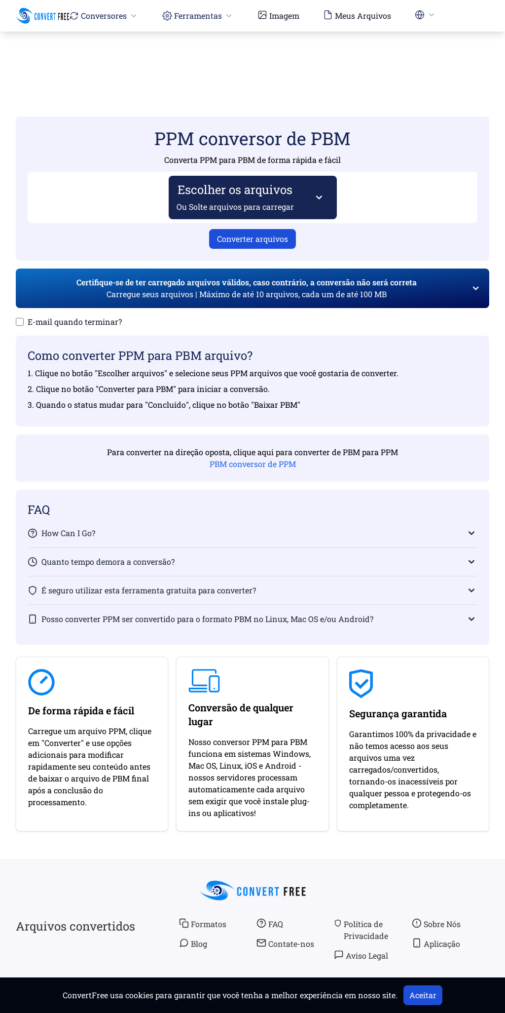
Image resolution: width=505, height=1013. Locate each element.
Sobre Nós (436, 923)
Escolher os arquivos (235, 197)
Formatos (202, 923)
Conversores (104, 15)
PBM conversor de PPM (253, 464)
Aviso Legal (361, 955)
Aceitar (422, 995)
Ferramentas (198, 15)
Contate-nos (285, 943)
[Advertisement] (252, 60)
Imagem (278, 15)
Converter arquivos (252, 239)
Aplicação (436, 943)
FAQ (269, 923)
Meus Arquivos (357, 15)
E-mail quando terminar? (75, 321)
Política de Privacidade (361, 929)
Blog (193, 943)
